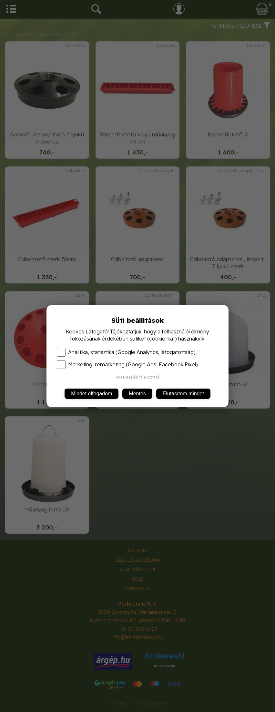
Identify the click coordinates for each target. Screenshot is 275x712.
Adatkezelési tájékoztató (137, 377)
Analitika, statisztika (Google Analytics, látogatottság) (126, 352)
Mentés (137, 393)
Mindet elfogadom (91, 393)
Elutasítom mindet (183, 393)
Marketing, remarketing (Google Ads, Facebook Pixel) (127, 364)
